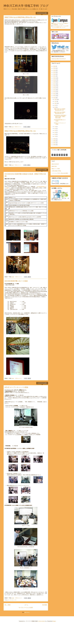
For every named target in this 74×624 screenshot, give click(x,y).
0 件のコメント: (18, 126)
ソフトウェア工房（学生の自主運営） (60, 173)
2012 (54, 93)
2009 (54, 139)
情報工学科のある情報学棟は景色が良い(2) (20, 17)
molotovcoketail (41, 621)
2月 (55, 134)
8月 (55, 107)
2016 (54, 85)
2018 (54, 82)
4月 (55, 130)
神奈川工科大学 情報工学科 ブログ (26, 5)
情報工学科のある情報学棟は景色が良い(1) (20, 131)
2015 (54, 87)
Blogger (54, 621)
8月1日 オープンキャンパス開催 (16, 387)
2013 (54, 91)
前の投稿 (44, 604)
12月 (55, 99)
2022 (54, 74)
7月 (55, 126)
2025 (54, 68)
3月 (55, 132)
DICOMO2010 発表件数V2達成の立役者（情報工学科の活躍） (60, 116)
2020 (54, 78)
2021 (54, 76)
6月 (55, 128)
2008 (54, 140)
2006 (54, 144)
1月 (55, 136)
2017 (54, 84)
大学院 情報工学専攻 (56, 170)
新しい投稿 (7, 604)
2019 (54, 80)
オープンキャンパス (12, 600)
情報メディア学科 (56, 168)
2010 (54, 97)
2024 (54, 70)
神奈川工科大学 (55, 164)
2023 (54, 72)
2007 (54, 142)
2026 (54, 66)
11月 (55, 101)
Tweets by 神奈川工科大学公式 (59, 58)
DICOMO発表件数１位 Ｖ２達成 (16, 281)
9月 (55, 105)
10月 (55, 103)
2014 (54, 89)
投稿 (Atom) (26, 612)
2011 (54, 95)
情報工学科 (54, 166)
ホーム (26, 604)
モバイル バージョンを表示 (26, 607)
